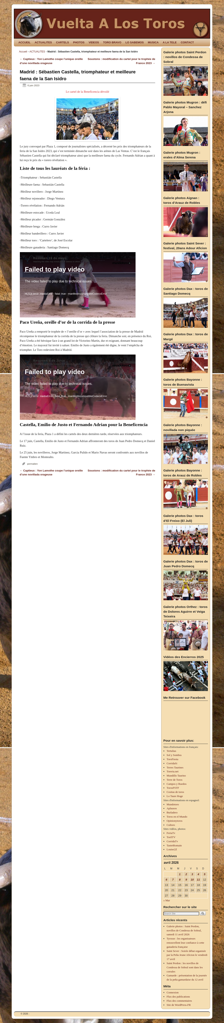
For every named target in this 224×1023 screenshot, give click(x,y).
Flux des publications (178, 996)
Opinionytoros (174, 820)
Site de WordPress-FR (179, 1004)
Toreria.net (172, 771)
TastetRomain (174, 845)
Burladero (172, 812)
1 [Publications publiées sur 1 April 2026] (179, 874)
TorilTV (171, 837)
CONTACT (187, 42)
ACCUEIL (24, 42)
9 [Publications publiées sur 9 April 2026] (186, 879)
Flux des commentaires (179, 1000)
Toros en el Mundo (177, 816)
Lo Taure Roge (175, 796)
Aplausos (172, 808)
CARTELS (62, 42)
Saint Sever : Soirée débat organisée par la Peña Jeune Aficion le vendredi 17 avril (187, 955)
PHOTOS (78, 42)
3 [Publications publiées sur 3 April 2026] (192, 874)
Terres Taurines (175, 767)
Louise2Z (172, 849)
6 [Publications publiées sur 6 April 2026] (166, 879)
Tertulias (171, 750)
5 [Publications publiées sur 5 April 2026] (204, 874)
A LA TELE (170, 42)
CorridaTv (172, 841)
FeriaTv (171, 833)
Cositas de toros (175, 791)
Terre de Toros (174, 779)
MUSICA (153, 42)
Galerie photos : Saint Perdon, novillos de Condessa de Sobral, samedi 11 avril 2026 (184, 930)
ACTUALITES (43, 42)
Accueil (23, 51)
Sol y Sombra (174, 755)
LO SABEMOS (134, 42)
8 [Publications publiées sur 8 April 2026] (179, 879)
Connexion (173, 992)
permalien (32, 463)
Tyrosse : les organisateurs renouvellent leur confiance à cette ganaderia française (185, 942)
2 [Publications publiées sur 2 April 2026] (186, 874)
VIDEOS (94, 42)
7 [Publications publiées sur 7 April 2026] (173, 879)
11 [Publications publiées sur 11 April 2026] (198, 879)
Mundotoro (173, 804)
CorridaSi (172, 763)
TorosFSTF (173, 787)
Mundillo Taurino (176, 775)
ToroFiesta (172, 759)
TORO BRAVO (112, 42)
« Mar (166, 900)
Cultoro (171, 824)
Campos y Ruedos (176, 783)
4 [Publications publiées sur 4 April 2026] (198, 874)
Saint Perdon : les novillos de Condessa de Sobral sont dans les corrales (185, 967)
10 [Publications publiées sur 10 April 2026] (192, 879)
